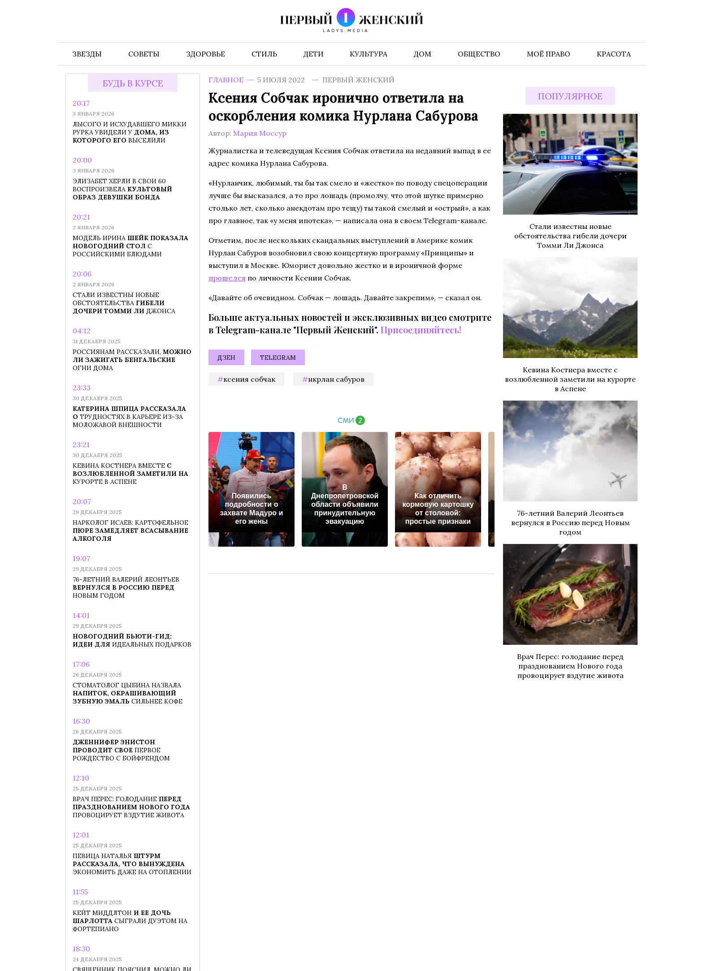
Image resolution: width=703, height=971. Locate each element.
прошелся (227, 277)
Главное (225, 79)
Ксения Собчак (249, 379)
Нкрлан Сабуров (336, 379)
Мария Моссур (259, 133)
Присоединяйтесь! (421, 330)
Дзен (226, 358)
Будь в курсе (133, 83)
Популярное (570, 96)
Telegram (278, 358)
